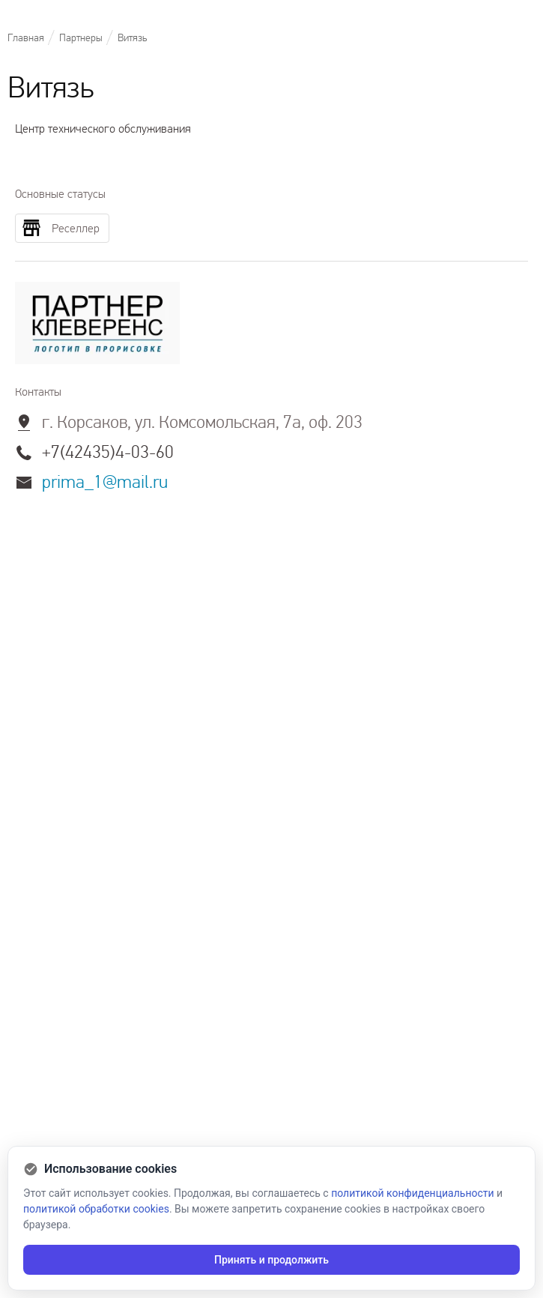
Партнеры (81, 37)
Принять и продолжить (271, 1260)
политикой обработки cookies (96, 1209)
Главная (25, 37)
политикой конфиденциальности (412, 1193)
